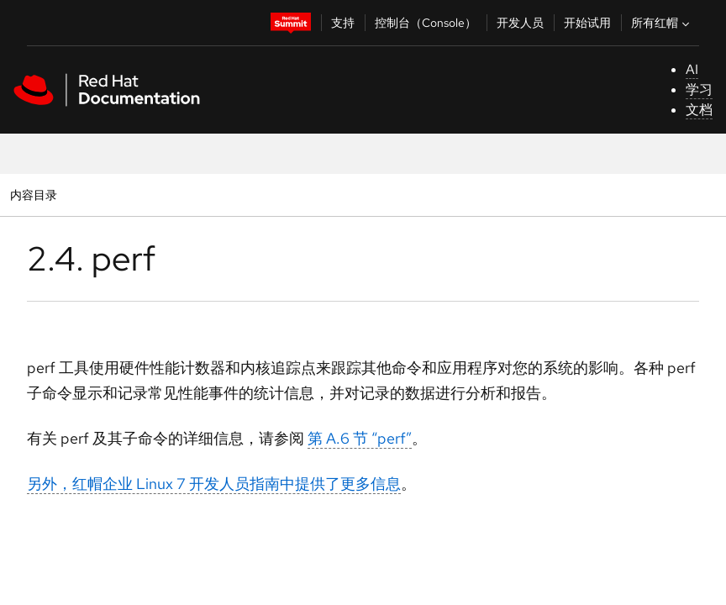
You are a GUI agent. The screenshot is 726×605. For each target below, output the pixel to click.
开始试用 (587, 22)
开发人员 (520, 22)
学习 (699, 89)
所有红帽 (662, 22)
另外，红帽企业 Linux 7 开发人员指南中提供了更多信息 (214, 483)
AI (692, 69)
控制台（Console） (425, 22)
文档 (699, 109)
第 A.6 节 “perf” (360, 438)
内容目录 (33, 195)
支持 (343, 22)
